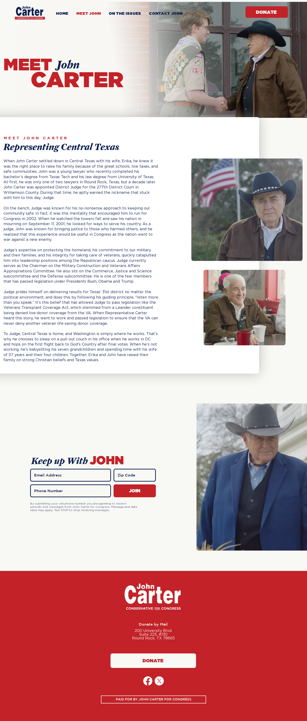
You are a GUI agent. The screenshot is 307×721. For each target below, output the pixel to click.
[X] (159, 680)
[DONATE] (267, 12)
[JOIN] (135, 490)
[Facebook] (147, 680)
